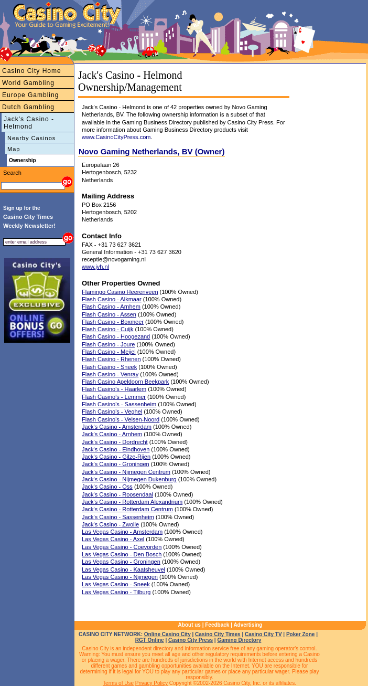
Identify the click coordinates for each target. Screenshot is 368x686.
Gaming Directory (239, 640)
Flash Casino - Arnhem (111, 306)
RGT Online (149, 640)
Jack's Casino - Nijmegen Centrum (126, 472)
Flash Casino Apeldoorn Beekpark (125, 381)
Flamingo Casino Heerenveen (120, 292)
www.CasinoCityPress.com (116, 137)
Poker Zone (300, 634)
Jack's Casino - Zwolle (110, 524)
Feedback (217, 625)
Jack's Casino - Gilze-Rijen (116, 456)
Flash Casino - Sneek (109, 367)
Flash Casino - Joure (108, 344)
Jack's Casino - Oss (107, 486)
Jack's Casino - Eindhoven (115, 449)
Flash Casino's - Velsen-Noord (120, 419)
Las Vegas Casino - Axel (113, 539)
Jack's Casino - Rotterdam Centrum (127, 509)
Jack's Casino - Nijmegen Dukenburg (129, 479)
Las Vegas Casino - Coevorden (121, 547)
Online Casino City (167, 634)
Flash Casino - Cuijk (107, 329)
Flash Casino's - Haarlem (114, 389)
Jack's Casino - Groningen (115, 464)
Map (13, 149)
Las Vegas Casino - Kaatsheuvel (123, 569)
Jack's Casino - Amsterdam (116, 427)
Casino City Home (31, 71)
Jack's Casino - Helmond (29, 122)
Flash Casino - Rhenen (111, 359)
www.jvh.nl (95, 266)
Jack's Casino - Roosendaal (117, 494)
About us (189, 625)
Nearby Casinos (31, 138)
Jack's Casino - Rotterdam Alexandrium (132, 502)
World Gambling (28, 83)
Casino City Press (190, 640)
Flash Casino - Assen (109, 314)
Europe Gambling (30, 95)
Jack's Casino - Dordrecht (115, 442)
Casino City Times (218, 634)
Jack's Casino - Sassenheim (118, 517)
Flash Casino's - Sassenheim (119, 404)
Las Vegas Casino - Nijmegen (120, 577)
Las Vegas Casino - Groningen (121, 561)
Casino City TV (263, 634)
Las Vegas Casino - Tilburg (116, 592)
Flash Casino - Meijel (109, 352)
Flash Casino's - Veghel (112, 411)
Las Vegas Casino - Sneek (116, 584)
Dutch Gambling (28, 107)
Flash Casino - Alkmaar (112, 299)
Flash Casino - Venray (110, 374)
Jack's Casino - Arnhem (112, 434)
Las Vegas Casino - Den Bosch (121, 554)
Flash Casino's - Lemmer (114, 397)
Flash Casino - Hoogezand (116, 336)
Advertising (247, 625)
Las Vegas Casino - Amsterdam (122, 532)
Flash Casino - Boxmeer (113, 322)
